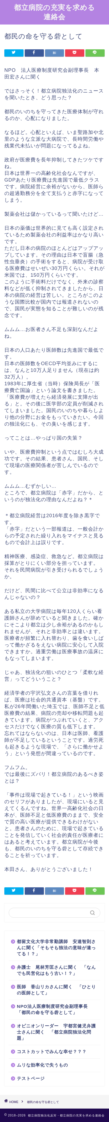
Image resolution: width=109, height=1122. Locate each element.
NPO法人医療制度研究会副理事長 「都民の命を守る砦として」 (54, 1009)
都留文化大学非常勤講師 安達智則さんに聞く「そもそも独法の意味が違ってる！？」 (56, 947)
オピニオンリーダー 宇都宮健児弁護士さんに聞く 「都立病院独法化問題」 (56, 1032)
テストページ (31, 1078)
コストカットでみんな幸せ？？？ (52, 1051)
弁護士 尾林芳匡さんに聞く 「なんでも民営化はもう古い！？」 (56, 970)
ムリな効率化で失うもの (42, 1064)
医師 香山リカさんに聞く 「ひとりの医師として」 (56, 989)
